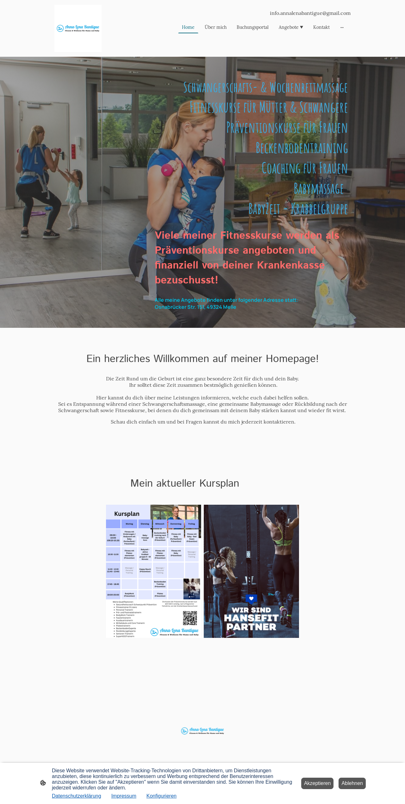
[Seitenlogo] (78, 28)
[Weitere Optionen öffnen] (342, 27)
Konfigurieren (161, 796)
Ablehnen (352, 783)
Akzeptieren (317, 783)
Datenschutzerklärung (76, 796)
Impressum (123, 796)
